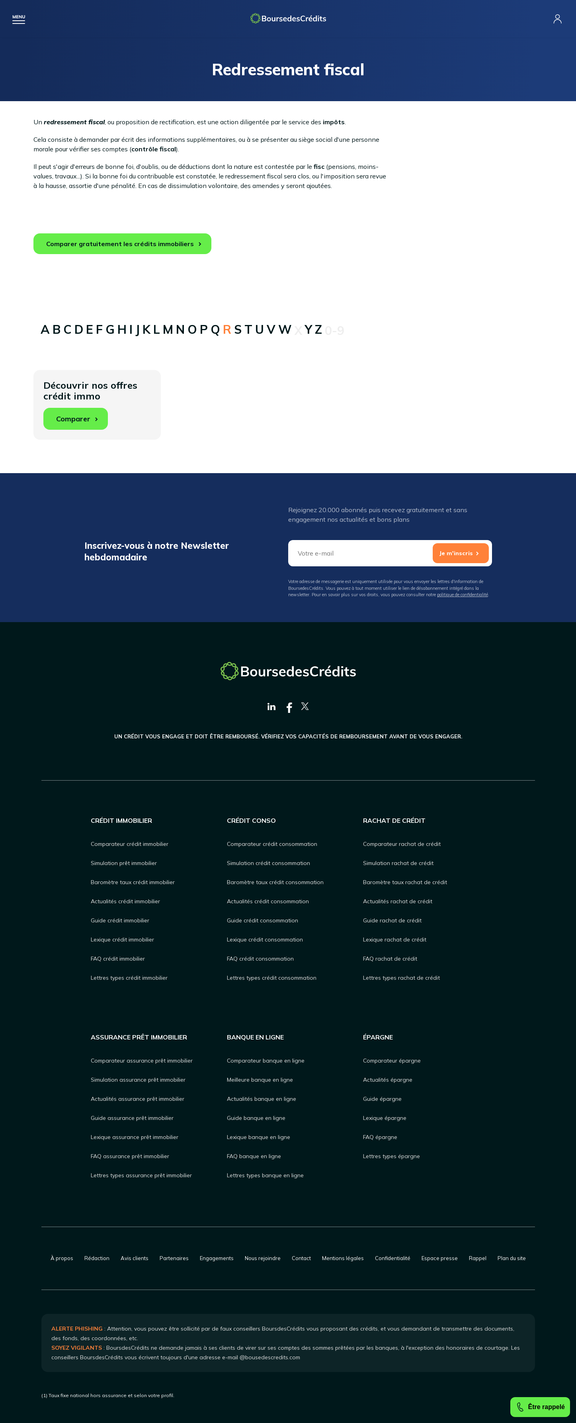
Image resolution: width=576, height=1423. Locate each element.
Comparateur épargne (392, 1060)
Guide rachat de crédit (392, 920)
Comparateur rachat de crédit (402, 844)
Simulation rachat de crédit (398, 863)
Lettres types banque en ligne (265, 1175)
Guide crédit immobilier (120, 920)
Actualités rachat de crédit (397, 901)
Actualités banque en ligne (261, 1098)
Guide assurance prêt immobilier (132, 1118)
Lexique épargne (384, 1118)
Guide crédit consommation (262, 920)
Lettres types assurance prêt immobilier (141, 1175)
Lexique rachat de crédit (394, 939)
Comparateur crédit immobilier (129, 844)
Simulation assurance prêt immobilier (138, 1079)
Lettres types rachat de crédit (401, 977)
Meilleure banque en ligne (260, 1079)
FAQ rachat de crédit (390, 958)
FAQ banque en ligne (254, 1156)
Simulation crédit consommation (268, 863)
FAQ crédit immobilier (118, 958)
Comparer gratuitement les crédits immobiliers (120, 244)
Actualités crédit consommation (268, 901)
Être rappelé (540, 1407)
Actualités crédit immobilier (125, 901)
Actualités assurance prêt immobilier (137, 1098)
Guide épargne (382, 1098)
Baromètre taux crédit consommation (275, 882)
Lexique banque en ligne (258, 1137)
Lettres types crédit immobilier (129, 977)
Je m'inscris (456, 553)
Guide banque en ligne (256, 1118)
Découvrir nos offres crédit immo (90, 404)
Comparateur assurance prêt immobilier (142, 1060)
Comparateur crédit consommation (272, 844)
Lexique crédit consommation (265, 939)
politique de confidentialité (462, 594)
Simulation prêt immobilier (124, 863)
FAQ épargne (380, 1137)
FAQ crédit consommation (260, 958)
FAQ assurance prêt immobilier (130, 1156)
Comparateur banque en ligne (266, 1060)
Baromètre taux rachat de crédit (405, 882)
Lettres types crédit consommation (271, 977)
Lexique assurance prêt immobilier (134, 1137)
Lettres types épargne (391, 1156)
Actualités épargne (387, 1079)
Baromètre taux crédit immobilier (133, 882)
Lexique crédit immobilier (122, 939)
